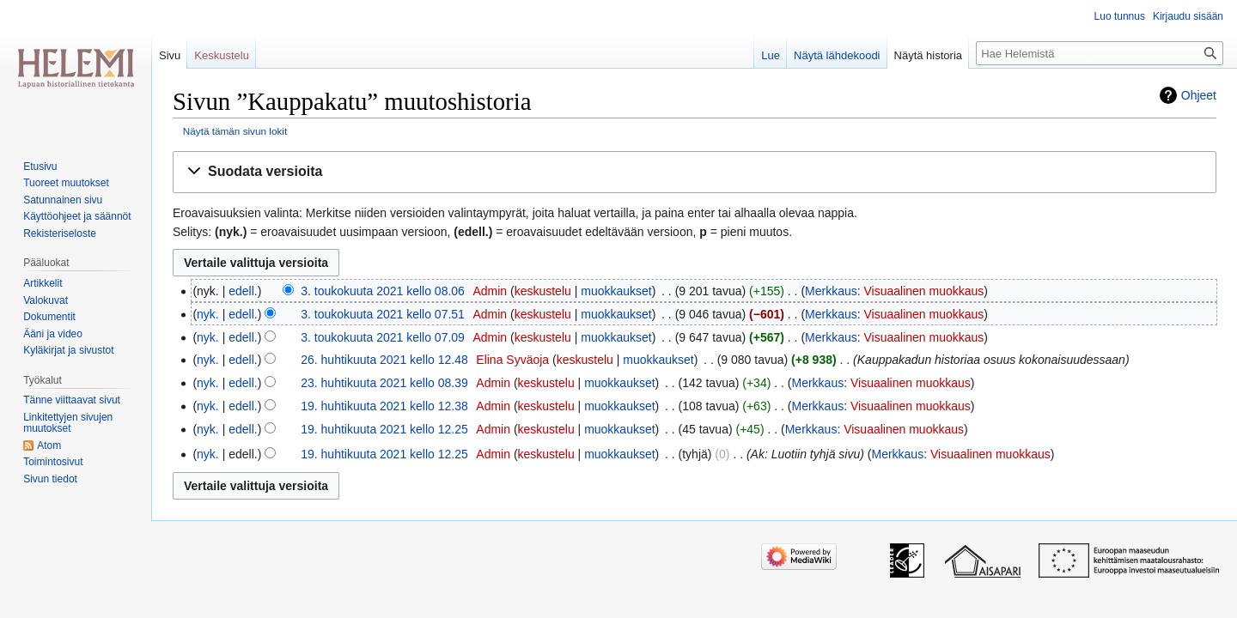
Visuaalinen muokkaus (924, 291)
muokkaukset (616, 291)
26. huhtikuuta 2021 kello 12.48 (384, 360)
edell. (243, 291)
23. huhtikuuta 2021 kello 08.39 (384, 383)
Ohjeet (1198, 95)
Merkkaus (831, 291)
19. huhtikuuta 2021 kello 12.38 (384, 406)
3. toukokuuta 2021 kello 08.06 (383, 291)
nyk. (208, 314)
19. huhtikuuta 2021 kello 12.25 (384, 429)
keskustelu (543, 291)
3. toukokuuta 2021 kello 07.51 (383, 314)
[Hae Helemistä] (1099, 53)
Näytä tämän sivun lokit (235, 130)
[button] (694, 172)
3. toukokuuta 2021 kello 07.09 (383, 337)
